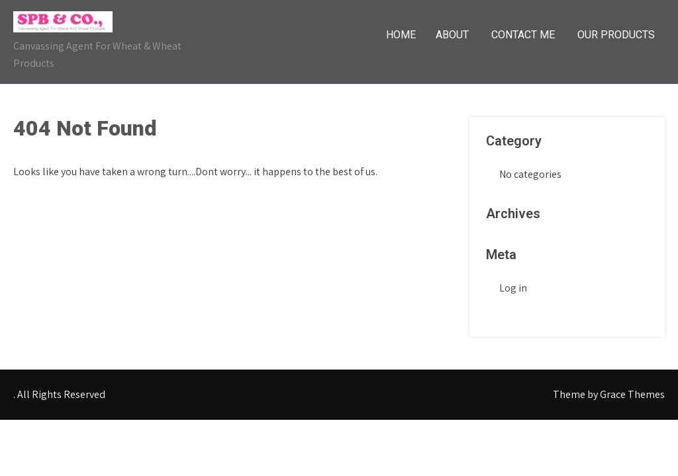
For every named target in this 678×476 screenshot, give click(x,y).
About (452, 34)
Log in (513, 288)
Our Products (616, 34)
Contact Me (523, 34)
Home (401, 34)
